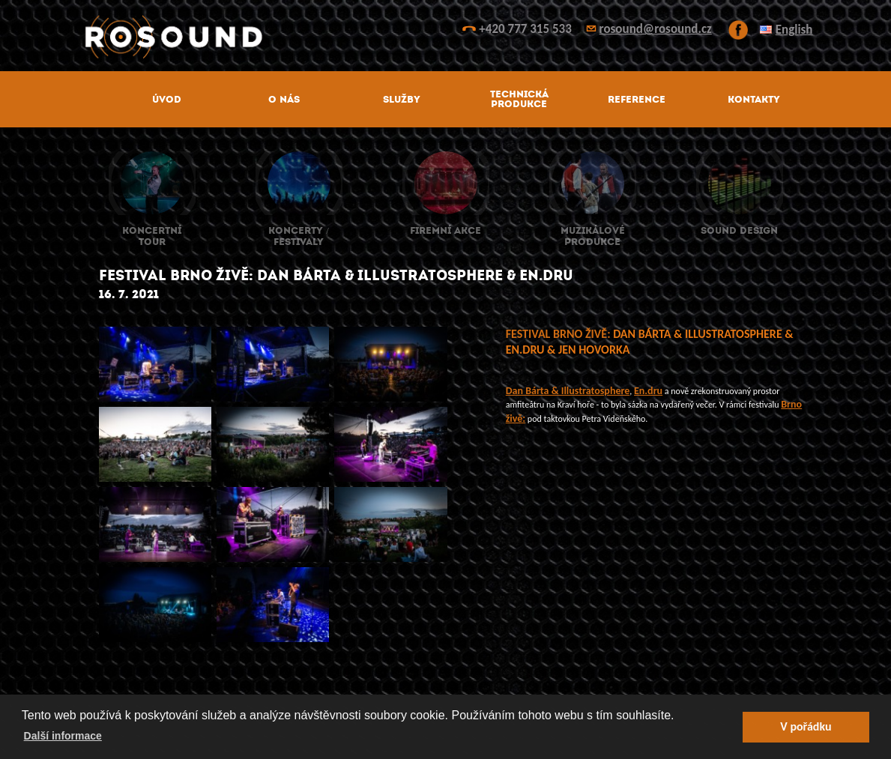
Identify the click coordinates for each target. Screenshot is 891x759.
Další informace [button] (63, 736)
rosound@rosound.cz (655, 29)
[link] (568, 390)
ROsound (446, 37)
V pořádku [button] (805, 726)
